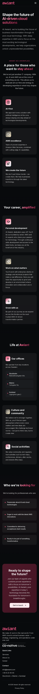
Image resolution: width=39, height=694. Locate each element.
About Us (6, 658)
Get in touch (19, 605)
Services (5, 654)
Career (4, 661)
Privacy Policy (19, 688)
